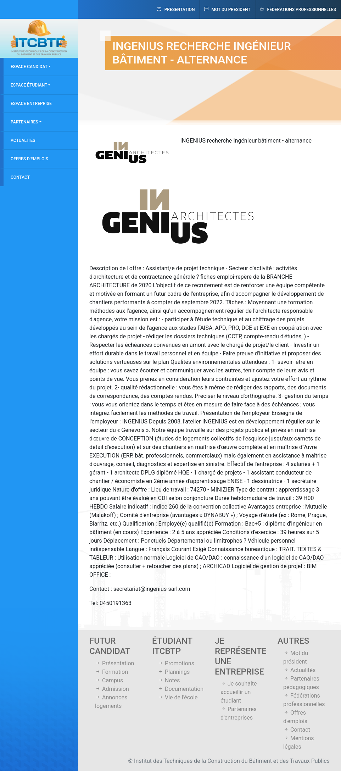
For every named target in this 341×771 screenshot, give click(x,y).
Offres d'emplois (29, 158)
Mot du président (227, 9)
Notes (169, 680)
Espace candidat (29, 66)
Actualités (23, 140)
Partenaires (24, 122)
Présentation (176, 9)
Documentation (180, 689)
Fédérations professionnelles (298, 9)
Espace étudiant (29, 85)
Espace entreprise (31, 103)
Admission (112, 689)
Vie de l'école (178, 697)
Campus (109, 680)
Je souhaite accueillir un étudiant (238, 692)
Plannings (174, 672)
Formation (111, 672)
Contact (20, 177)
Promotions (176, 663)
